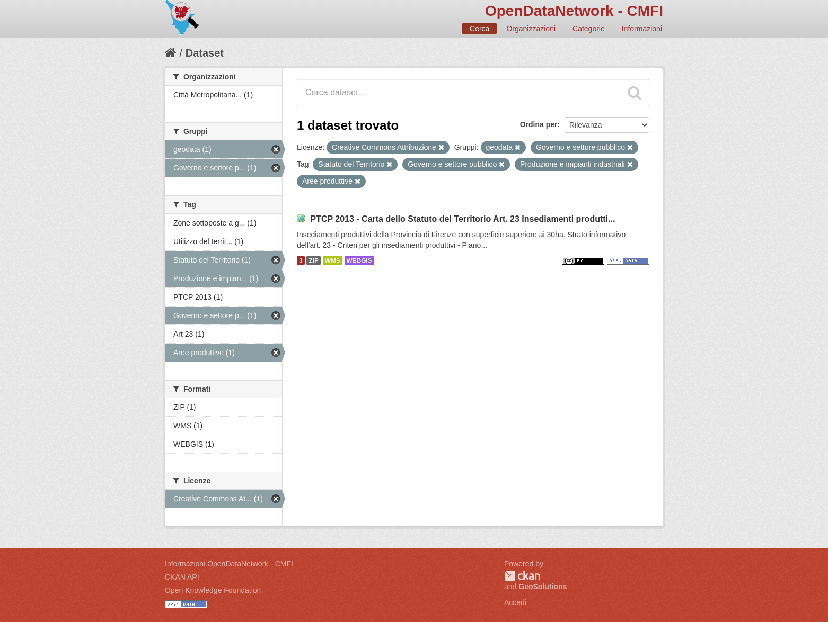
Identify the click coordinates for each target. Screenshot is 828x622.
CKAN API (182, 577)
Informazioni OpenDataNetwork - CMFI (229, 564)
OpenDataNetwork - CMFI (574, 11)
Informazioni (642, 28)
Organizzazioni (531, 28)
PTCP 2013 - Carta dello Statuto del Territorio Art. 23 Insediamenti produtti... (462, 218)
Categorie (588, 28)
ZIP (313, 260)
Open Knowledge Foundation (213, 590)
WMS (332, 260)
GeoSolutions (542, 586)
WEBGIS (359, 260)
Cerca (479, 28)
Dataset (205, 53)
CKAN (522, 575)
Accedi (515, 602)
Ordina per (539, 124)
